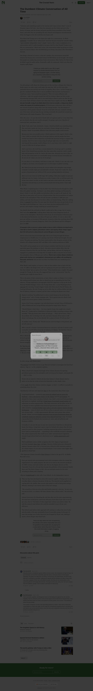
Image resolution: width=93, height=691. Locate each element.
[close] (60, 334)
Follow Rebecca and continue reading (46, 351)
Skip (46, 355)
